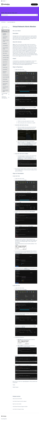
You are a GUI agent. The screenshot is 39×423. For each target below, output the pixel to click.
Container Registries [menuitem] (4, 34)
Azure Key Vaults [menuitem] (6, 57)
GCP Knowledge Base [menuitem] (4, 94)
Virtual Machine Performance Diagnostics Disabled (20, 406)
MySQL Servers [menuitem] (5, 81)
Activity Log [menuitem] (5, 67)
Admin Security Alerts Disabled (17, 398)
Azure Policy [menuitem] (5, 69)
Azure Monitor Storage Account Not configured (19, 401)
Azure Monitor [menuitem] (5, 45)
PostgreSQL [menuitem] (5, 43)
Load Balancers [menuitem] (5, 59)
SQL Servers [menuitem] (5, 53)
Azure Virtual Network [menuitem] (5, 84)
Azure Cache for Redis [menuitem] (5, 91)
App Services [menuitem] (5, 61)
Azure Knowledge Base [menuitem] (4, 31)
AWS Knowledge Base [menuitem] (4, 27)
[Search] (37, 15)
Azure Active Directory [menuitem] (5, 65)
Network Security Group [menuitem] (6, 41)
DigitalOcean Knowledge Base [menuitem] (4, 97)
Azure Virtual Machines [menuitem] (5, 37)
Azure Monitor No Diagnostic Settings (18, 409)
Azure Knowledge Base (11, 22)
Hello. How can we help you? (9, 13)
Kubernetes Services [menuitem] (5, 72)
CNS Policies (34, 4)
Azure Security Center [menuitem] (5, 48)
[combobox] (18, 15)
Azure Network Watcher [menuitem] (5, 87)
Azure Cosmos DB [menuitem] (6, 77)
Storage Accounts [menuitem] (6, 55)
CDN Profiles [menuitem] (5, 79)
